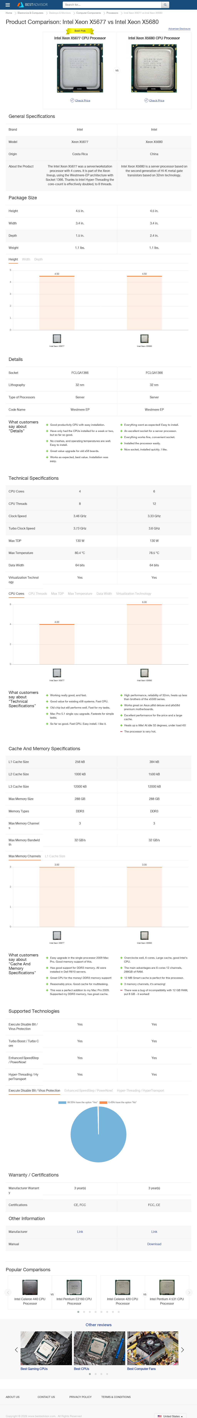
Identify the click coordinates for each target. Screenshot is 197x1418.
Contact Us (46, 1397)
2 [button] (84, 1312)
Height (13, 259)
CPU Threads (37, 593)
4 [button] (96, 1312)
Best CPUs (81, 1369)
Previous (7, 1292)
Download (154, 1244)
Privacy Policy (80, 1397)
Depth (38, 259)
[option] (52, 1292)
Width (26, 259)
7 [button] (113, 1312)
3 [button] (90, 1312)
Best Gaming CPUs (34, 1369)
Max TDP (57, 593)
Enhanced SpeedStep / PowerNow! (88, 1090)
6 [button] (107, 1312)
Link (80, 1232)
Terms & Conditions (116, 1397)
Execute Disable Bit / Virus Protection (34, 1090)
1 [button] (78, 1312)
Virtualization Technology (133, 593)
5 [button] (101, 1312)
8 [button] (119, 1312)
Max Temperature (80, 593)
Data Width (104, 593)
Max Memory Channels (25, 856)
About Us (12, 1397)
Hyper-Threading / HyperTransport (140, 1090)
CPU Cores (16, 593)
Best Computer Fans (141, 1369)
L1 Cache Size (55, 856)
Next (189, 1292)
